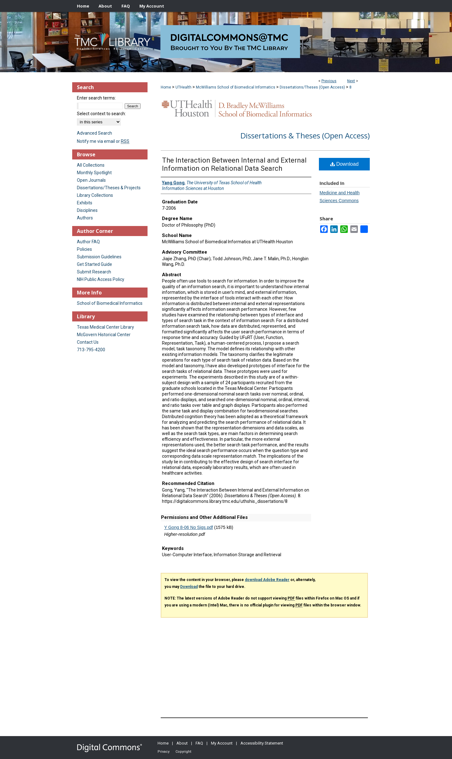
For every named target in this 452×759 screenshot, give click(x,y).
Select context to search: (101, 113)
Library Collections (95, 195)
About (182, 743)
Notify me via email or (103, 141)
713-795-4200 (91, 349)
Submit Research (94, 271)
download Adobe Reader (267, 580)
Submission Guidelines (99, 256)
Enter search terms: (96, 97)
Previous (328, 81)
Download (344, 164)
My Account (222, 743)
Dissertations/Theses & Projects (109, 187)
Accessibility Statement (261, 743)
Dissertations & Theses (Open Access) (305, 135)
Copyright (183, 752)
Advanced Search (94, 133)
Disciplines (87, 210)
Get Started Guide (94, 264)
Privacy (164, 752)
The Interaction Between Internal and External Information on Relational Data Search (234, 164)
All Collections (91, 165)
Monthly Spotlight (94, 172)
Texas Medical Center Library (105, 327)
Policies (84, 249)
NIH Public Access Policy (100, 279)
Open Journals (91, 180)
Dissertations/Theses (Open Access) (312, 87)
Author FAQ (88, 241)
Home (166, 87)
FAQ (199, 743)
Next (351, 81)
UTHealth (183, 87)
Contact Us (88, 342)
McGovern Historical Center (104, 334)
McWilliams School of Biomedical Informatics (235, 87)
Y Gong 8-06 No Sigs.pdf (188, 527)
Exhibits (84, 202)
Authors (85, 217)
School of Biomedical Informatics (110, 303)
